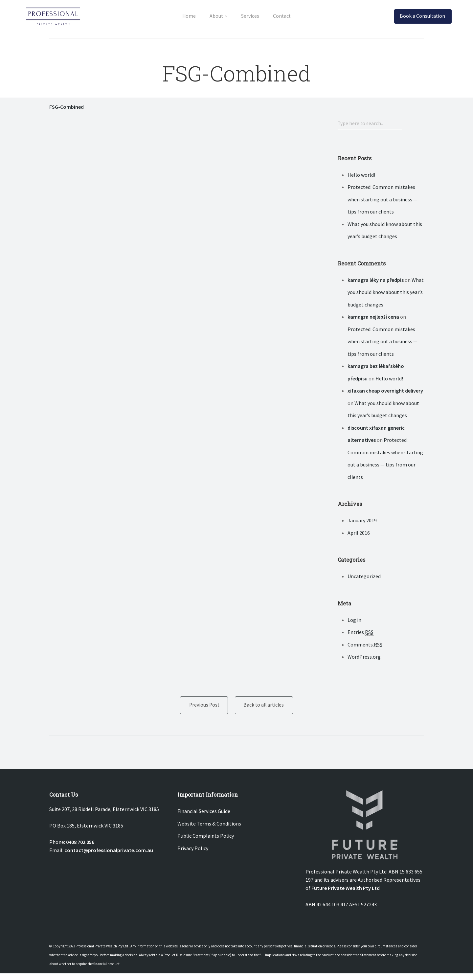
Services (251, 15)
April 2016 (359, 533)
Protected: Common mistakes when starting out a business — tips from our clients (382, 199)
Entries (360, 632)
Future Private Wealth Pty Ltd (345, 888)
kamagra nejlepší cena (373, 317)
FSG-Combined (66, 106)
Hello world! (361, 175)
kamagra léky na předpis (376, 280)
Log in (354, 620)
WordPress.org (364, 657)
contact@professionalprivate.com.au (108, 851)
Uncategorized (364, 576)
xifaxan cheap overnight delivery (385, 391)
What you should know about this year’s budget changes (386, 292)
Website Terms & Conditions (209, 824)
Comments (365, 645)
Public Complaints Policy (205, 836)
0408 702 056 (80, 842)
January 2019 (362, 520)
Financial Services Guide (203, 811)
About (215, 15)
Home (184, 15)
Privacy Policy (192, 849)
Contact (286, 15)
